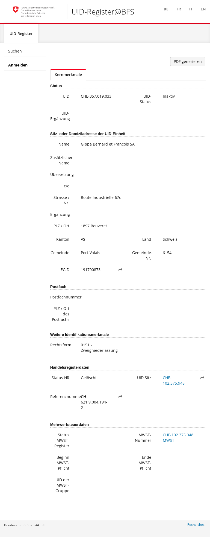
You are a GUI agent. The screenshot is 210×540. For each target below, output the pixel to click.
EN (199, 13)
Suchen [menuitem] (15, 53)
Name (63, 146)
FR (175, 13)
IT (186, 13)
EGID (65, 272)
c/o (66, 188)
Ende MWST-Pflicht (144, 465)
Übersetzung (61, 176)
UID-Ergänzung (60, 118)
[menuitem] (161, 13)
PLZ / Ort (61, 228)
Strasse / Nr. (61, 202)
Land (146, 241)
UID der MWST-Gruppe (62, 488)
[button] (120, 272)
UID (66, 98)
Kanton (62, 241)
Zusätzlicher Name (61, 162)
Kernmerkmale (68, 77)
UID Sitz (144, 380)
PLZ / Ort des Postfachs (60, 316)
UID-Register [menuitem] (21, 36)
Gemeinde (60, 255)
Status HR (60, 380)
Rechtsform (60, 347)
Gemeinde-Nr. (142, 257)
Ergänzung (60, 216)
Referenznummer (61, 399)
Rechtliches (196, 527)
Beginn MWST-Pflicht (63, 465)
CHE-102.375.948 (174, 383)
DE (161, 13)
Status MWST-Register (61, 443)
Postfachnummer (61, 299)
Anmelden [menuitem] (18, 67)
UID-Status (145, 101)
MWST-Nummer (143, 440)
